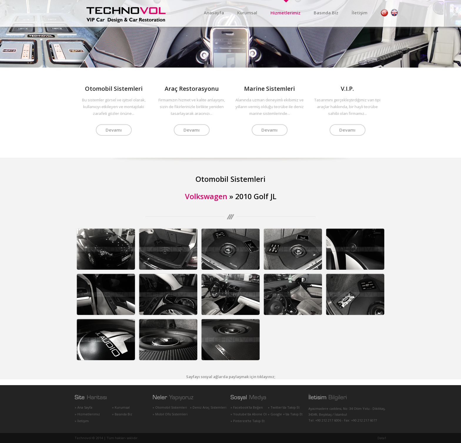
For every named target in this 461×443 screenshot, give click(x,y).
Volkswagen (206, 196)
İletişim (360, 13)
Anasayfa (214, 13)
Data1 (382, 438)
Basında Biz (326, 13)
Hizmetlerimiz (285, 13)
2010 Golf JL (255, 196)
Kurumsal (247, 13)
